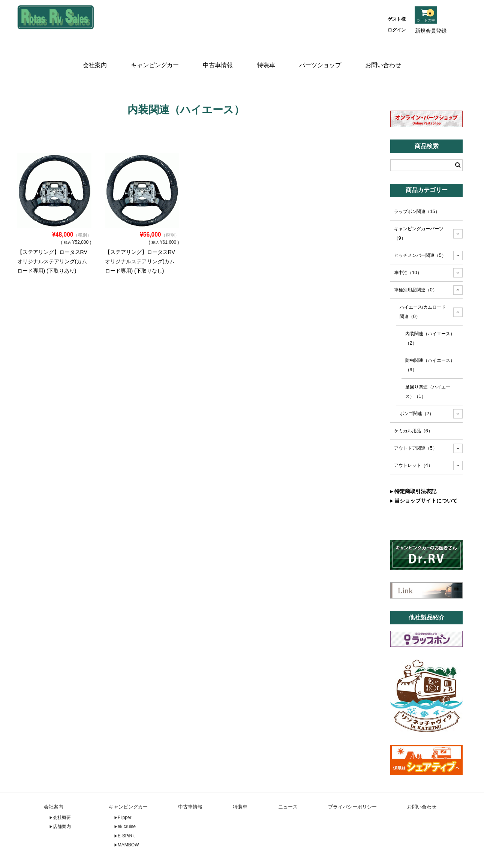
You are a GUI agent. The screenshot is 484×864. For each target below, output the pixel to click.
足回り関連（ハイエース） (427, 369)
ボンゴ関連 (417, 390)
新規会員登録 (431, 31)
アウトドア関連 (415, 425)
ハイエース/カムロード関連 (423, 289)
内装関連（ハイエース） (430, 316)
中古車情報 (217, 55)
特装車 (266, 55)
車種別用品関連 (415, 267)
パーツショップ (322, 55)
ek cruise (127, 804)
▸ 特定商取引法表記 (413, 469)
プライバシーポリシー (352, 784)
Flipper (125, 794)
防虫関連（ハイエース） (430, 342)
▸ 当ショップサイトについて (423, 478)
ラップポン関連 (417, 189)
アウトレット (413, 442)
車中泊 (408, 250)
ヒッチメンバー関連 (420, 233)
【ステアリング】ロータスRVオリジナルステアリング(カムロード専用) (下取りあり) (52, 238)
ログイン (397, 30)
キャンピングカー (153, 55)
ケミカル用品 (413, 408)
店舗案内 (62, 804)
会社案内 (93, 55)
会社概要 (62, 794)
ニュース (288, 784)
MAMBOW (128, 822)
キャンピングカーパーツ (419, 211)
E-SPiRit (126, 813)
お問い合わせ (385, 55)
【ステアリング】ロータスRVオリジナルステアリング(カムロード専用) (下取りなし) (140, 238)
